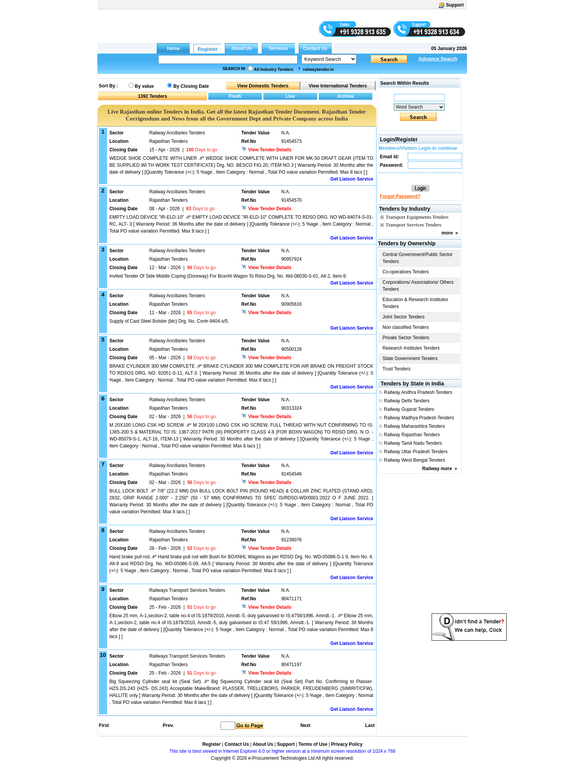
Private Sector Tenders (406, 337)
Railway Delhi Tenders (407, 401)
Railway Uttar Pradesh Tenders (415, 451)
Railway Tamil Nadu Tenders (413, 443)
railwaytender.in (318, 69)
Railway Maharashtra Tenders (414, 426)
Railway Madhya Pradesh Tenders (419, 417)
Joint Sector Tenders (404, 317)
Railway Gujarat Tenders (409, 409)
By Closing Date (191, 86)
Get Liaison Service (351, 179)
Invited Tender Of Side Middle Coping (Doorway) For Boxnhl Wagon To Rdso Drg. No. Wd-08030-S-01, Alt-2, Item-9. (228, 276)
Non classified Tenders (406, 327)
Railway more (437, 468)
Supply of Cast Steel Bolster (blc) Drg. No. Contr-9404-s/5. (169, 321)
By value (144, 86)
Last (370, 725)
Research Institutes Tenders (411, 348)
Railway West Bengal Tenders (414, 460)
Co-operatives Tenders (406, 272)
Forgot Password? (400, 196)
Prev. (168, 725)
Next (305, 725)
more (447, 233)
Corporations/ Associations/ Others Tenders (418, 286)
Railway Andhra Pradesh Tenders (418, 392)
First (103, 725)
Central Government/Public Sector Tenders (418, 258)
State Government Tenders (410, 358)
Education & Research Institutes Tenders (416, 303)
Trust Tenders (397, 369)
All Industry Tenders (273, 69)
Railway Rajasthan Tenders (412, 434)
